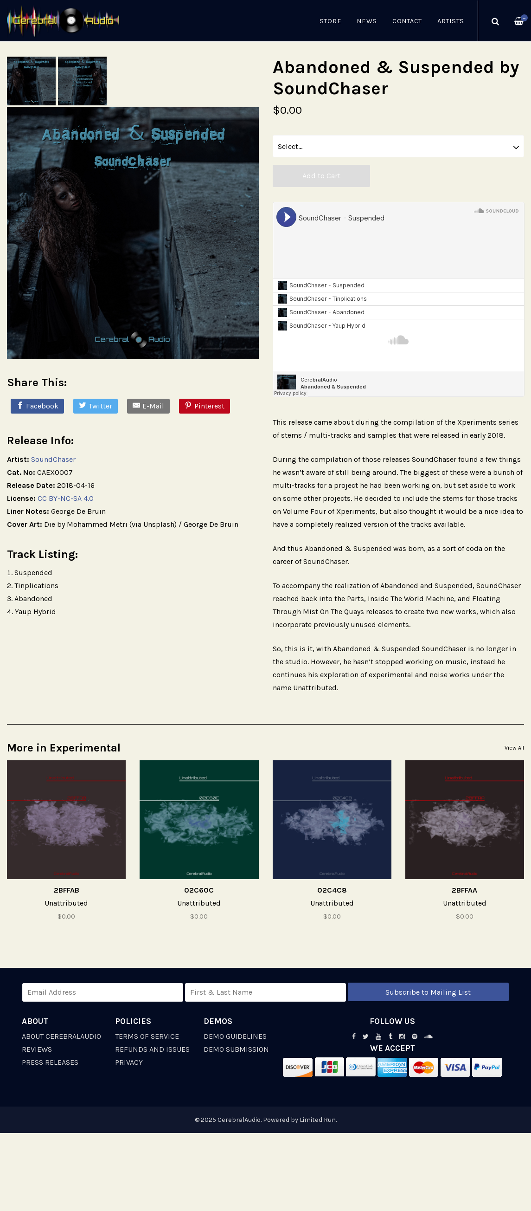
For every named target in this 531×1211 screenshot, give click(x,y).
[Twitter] (95, 406)
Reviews (37, 1049)
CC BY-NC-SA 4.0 (66, 498)
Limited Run (318, 1120)
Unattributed (66, 903)
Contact (407, 21)
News (367, 21)
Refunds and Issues (152, 1049)
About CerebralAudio (61, 1036)
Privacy (129, 1062)
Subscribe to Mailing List (428, 992)
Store (331, 21)
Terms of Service (147, 1036)
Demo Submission (236, 1049)
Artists (450, 21)
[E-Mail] (148, 406)
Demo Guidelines (235, 1036)
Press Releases (50, 1062)
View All (514, 748)
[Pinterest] (204, 406)
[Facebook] (37, 406)
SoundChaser (53, 459)
